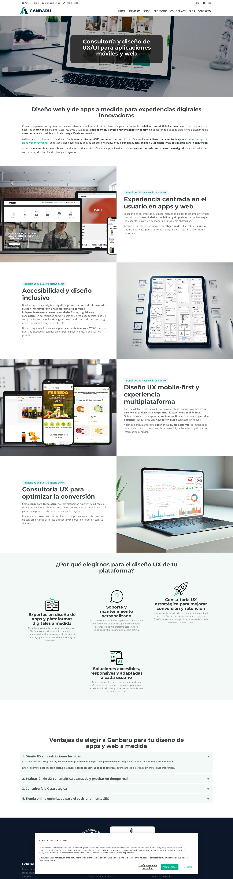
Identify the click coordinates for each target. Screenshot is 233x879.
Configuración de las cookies (147, 867)
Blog (197, 2)
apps (203, 139)
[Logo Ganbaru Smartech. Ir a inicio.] (35, 10)
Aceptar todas (170, 866)
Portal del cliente (30, 2)
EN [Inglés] (209, 2)
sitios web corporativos (35, 142)
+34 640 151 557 (71, 2)
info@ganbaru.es (51, 2)
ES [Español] (204, 2)
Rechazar (187, 866)
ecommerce (192, 139)
